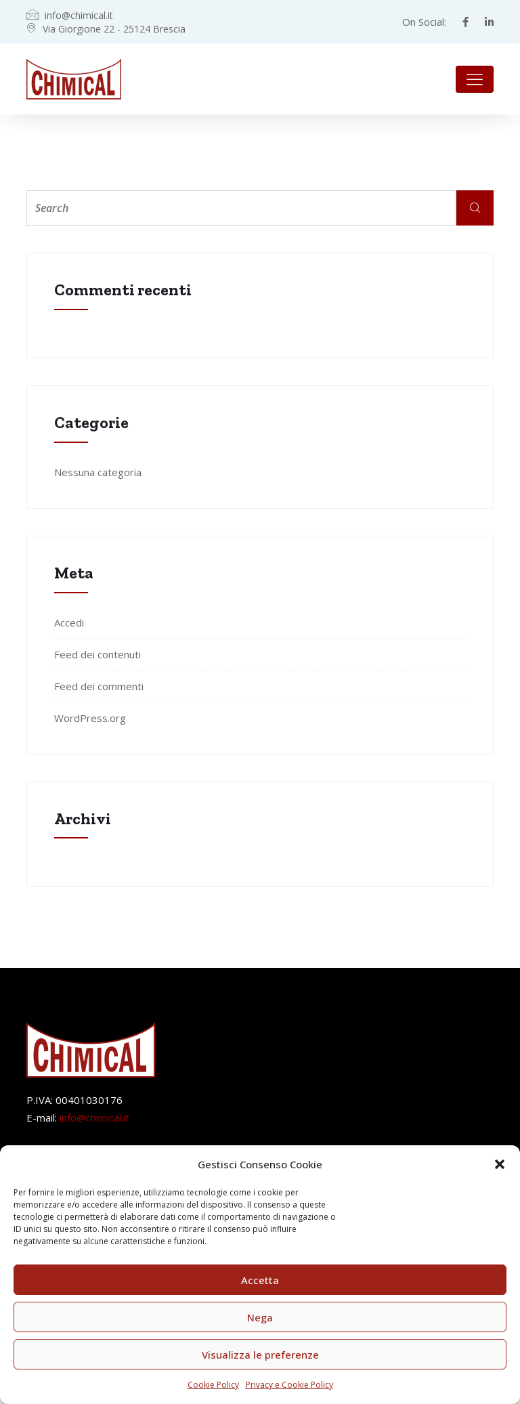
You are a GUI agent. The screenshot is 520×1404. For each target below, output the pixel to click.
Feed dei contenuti (97, 654)
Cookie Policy (213, 1384)
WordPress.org (90, 718)
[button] (499, 1164)
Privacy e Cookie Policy (289, 1384)
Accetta (260, 1280)
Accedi (69, 622)
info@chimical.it (94, 1117)
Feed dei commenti (99, 686)
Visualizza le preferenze (260, 1354)
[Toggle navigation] (475, 79)
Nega (260, 1317)
